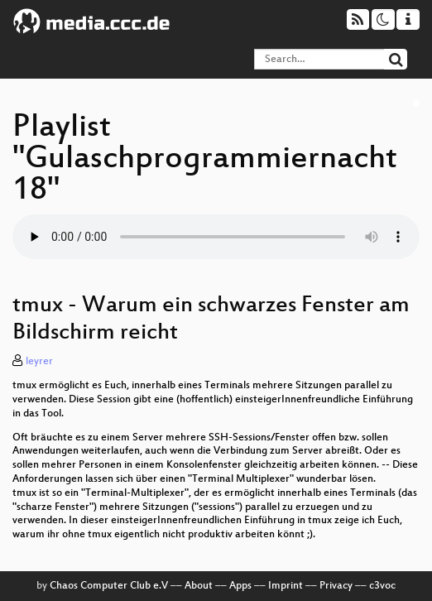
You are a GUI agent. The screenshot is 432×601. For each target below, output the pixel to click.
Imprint (285, 586)
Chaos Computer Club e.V (109, 586)
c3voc (382, 586)
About (199, 586)
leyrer (39, 362)
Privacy (336, 586)
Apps (240, 586)
